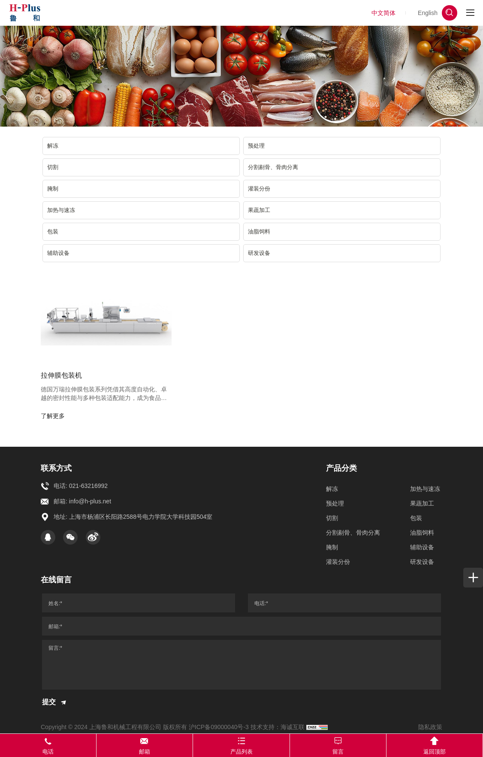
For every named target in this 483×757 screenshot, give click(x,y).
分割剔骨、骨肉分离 (273, 167)
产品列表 (241, 745)
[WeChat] (70, 537)
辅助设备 (58, 253)
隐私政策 (430, 727)
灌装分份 (259, 188)
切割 (52, 167)
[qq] (48, 537)
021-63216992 (88, 485)
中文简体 (383, 12)
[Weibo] (93, 537)
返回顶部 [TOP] (434, 745)
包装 (52, 231)
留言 (338, 745)
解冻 (52, 145)
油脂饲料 (259, 231)
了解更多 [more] (53, 415)
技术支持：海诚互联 (278, 727)
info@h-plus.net (90, 501)
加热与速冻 (61, 210)
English (428, 12)
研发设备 (259, 253)
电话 (48, 745)
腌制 (52, 188)
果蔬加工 (259, 210)
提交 (54, 702)
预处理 (256, 145)
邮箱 (145, 745)
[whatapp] (467, 315)
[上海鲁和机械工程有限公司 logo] (25, 12)
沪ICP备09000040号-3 (219, 727)
